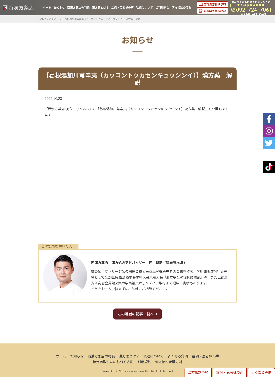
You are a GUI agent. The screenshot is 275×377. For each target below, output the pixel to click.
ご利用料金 (162, 7)
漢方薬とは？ (100, 7)
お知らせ (59, 7)
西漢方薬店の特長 (78, 7)
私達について (144, 7)
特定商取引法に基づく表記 (113, 362)
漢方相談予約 (198, 372)
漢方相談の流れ (181, 7)
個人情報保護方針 (168, 362)
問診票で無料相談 (215, 11)
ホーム (47, 7)
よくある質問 (178, 356)
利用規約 (144, 362)
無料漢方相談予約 (215, 4)
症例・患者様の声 (122, 7)
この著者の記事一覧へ (136, 314)
